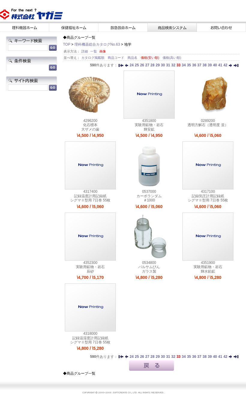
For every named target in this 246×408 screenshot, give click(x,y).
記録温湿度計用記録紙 (90, 338)
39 (210, 65)
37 (199, 65)
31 (168, 65)
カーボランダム (149, 196)
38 (204, 65)
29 (158, 65)
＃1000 (149, 200)
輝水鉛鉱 (208, 271)
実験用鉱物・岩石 (149, 125)
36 (194, 65)
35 (189, 65)
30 (163, 65)
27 (147, 65)
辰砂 (90, 271)
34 (184, 65)
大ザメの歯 (90, 129)
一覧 (93, 51)
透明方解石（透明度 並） (208, 125)
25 (137, 65)
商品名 (133, 57)
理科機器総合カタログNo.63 (97, 44)
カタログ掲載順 (93, 57)
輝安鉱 (149, 129)
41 (220, 65)
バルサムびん (149, 267)
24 (132, 65)
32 (173, 65)
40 (215, 65)
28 (152, 65)
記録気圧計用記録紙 (208, 196)
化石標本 (90, 125)
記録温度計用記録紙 (90, 196)
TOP (66, 44)
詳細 (84, 51)
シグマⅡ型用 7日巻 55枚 (90, 200)
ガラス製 (149, 271)
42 (225, 65)
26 (142, 65)
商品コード (116, 57)
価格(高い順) (172, 57)
